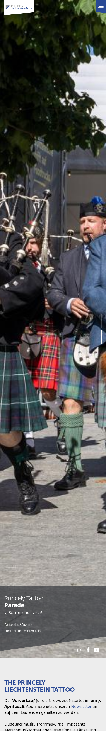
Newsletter (81, 706)
